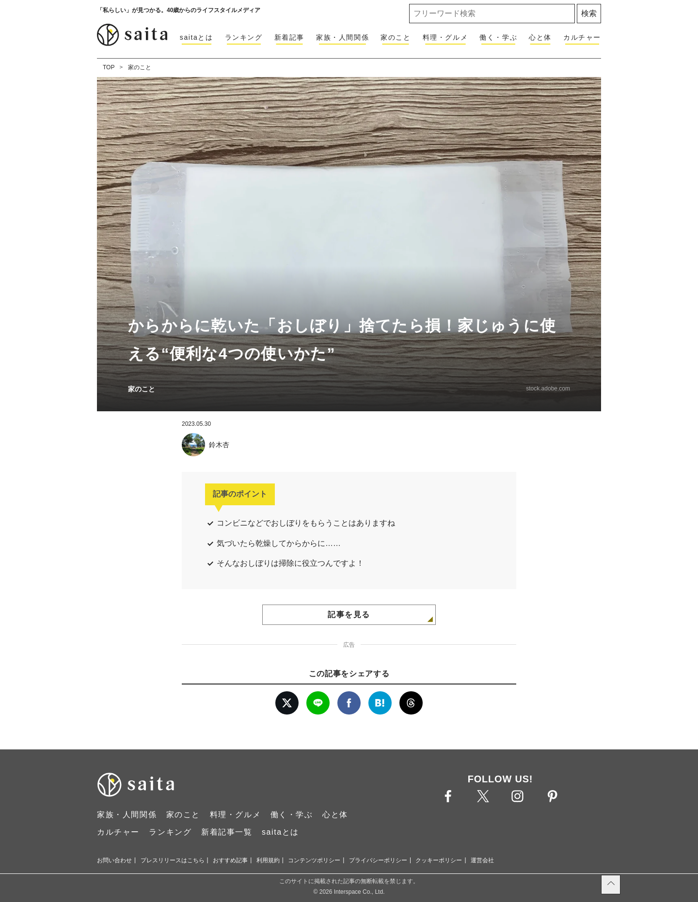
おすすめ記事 (230, 860)
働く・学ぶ (498, 37)
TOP (108, 67)
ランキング (244, 37)
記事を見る (349, 614)
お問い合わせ (114, 860)
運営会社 (482, 860)
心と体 (540, 37)
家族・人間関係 (342, 37)
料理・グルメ (445, 37)
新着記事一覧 (227, 832)
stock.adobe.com (548, 388)
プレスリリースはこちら (173, 860)
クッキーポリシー (438, 860)
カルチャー (582, 37)
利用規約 (268, 860)
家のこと (396, 37)
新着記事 (289, 37)
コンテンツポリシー (314, 860)
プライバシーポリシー (378, 860)
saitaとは (196, 37)
